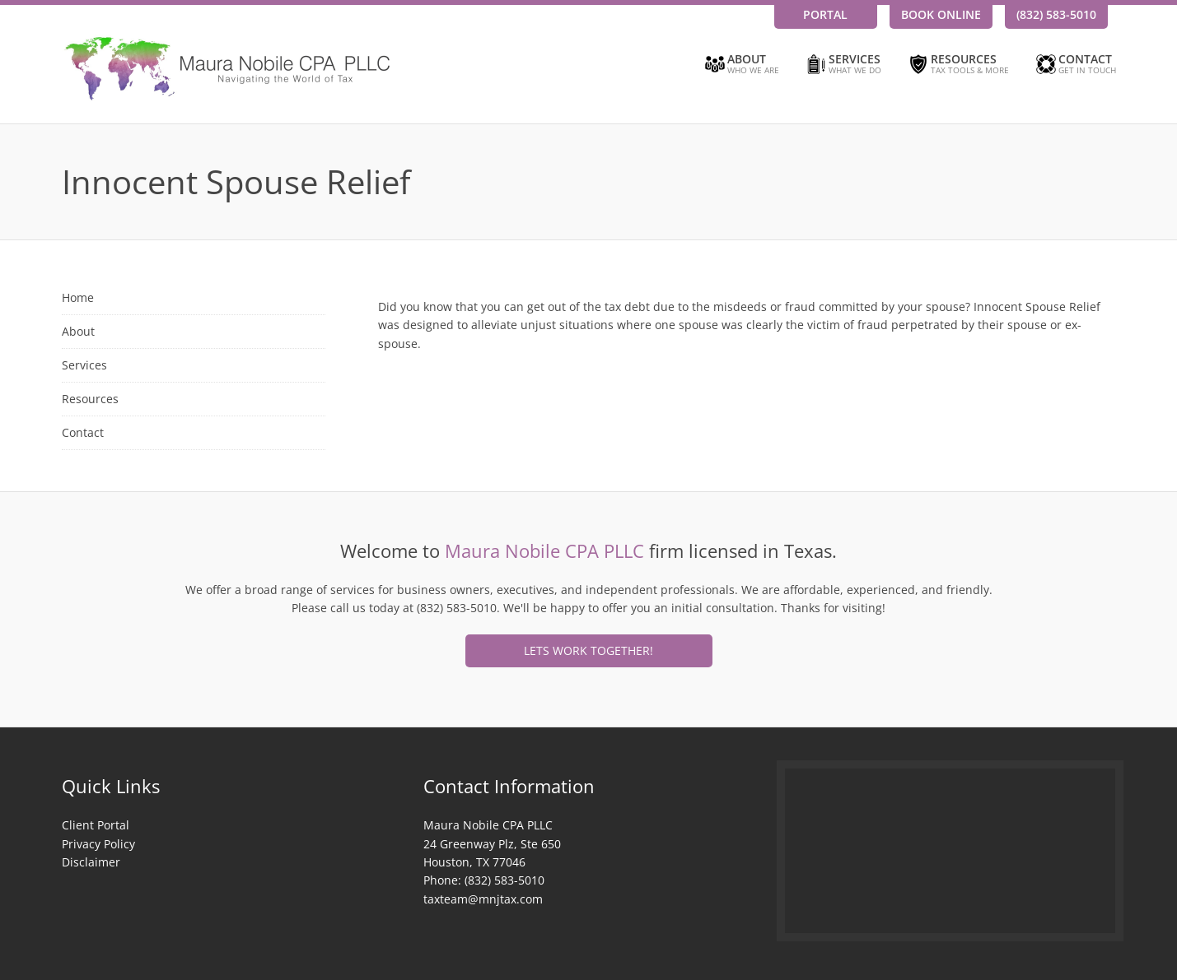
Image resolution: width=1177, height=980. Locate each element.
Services (842, 65)
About (741, 65)
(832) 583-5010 (1056, 14)
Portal (825, 14)
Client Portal (95, 825)
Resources (957, 65)
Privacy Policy (98, 844)
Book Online (941, 14)
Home (78, 297)
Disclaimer (91, 862)
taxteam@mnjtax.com (483, 899)
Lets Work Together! (588, 650)
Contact (1075, 65)
